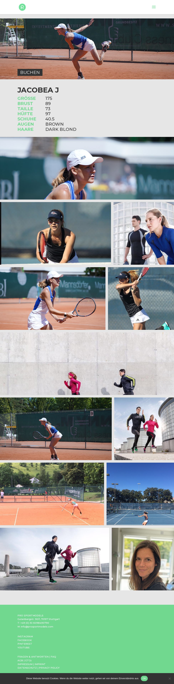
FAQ (53, 656)
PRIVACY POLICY (49, 667)
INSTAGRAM (25, 636)
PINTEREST (24, 643)
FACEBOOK (24, 640)
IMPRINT (40, 664)
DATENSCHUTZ (27, 667)
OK (144, 678)
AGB (20, 660)
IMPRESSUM (24, 664)
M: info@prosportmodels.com (35, 626)
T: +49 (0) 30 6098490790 (33, 622)
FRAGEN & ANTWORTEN (33, 656)
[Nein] (169, 678)
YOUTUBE (23, 647)
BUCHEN (30, 72)
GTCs (28, 660)
